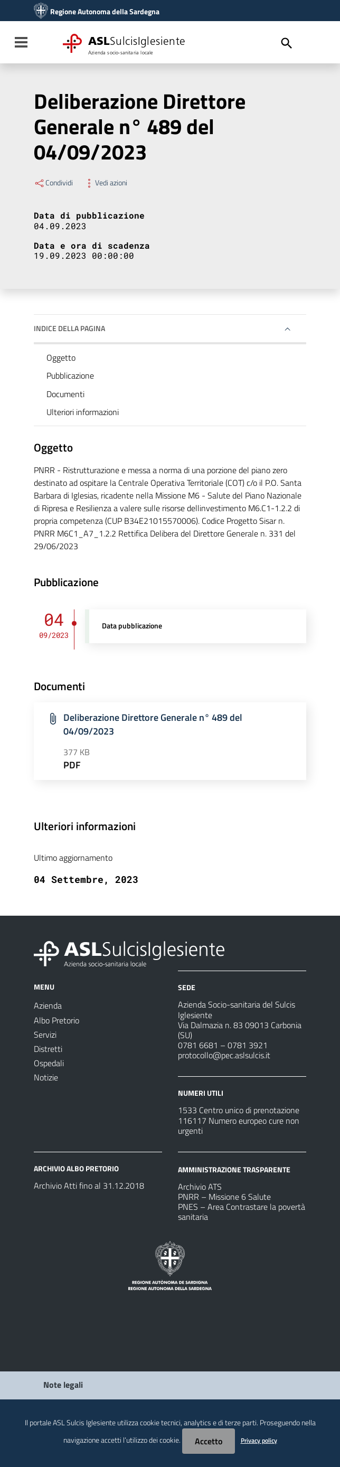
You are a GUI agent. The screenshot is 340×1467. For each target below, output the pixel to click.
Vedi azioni (105, 183)
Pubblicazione (70, 375)
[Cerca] (286, 43)
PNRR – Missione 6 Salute (224, 1196)
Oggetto (60, 357)
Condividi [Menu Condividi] (53, 183)
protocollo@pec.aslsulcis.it (224, 1055)
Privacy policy (259, 1440)
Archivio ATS (200, 1186)
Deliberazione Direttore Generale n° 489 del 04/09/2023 (152, 724)
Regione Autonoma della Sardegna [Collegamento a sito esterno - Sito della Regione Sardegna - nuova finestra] (104, 11)
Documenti (65, 394)
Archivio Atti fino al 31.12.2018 (89, 1185)
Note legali (63, 1384)
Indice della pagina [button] (69, 328)
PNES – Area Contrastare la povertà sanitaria (241, 1211)
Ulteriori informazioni (82, 412)
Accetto (208, 1441)
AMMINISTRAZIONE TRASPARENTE (234, 1169)
